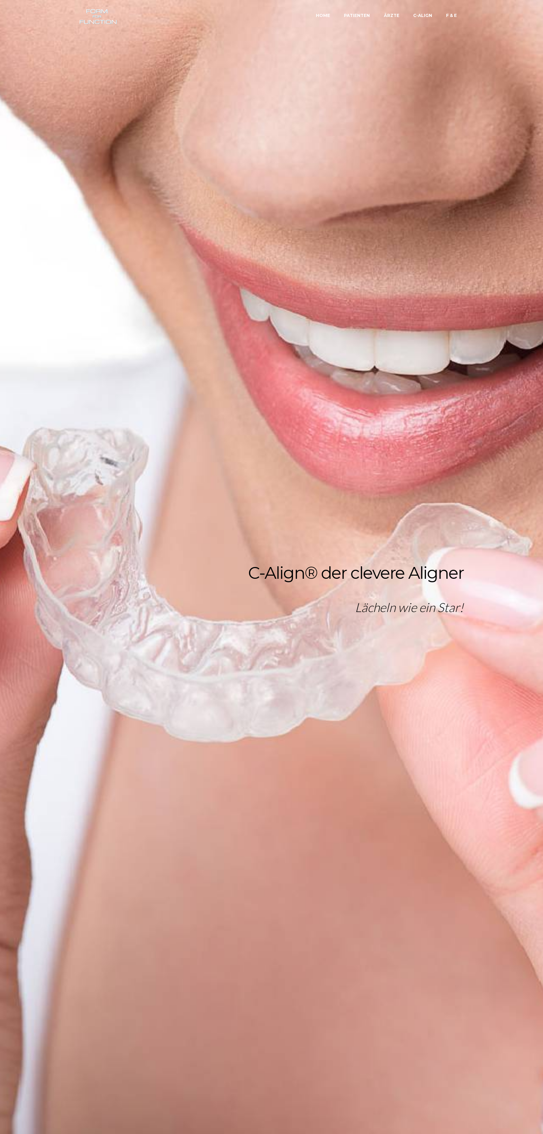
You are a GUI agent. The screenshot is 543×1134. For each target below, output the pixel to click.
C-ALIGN (422, 15)
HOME (323, 15)
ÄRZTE (391, 15)
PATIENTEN (357, 15)
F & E (451, 15)
